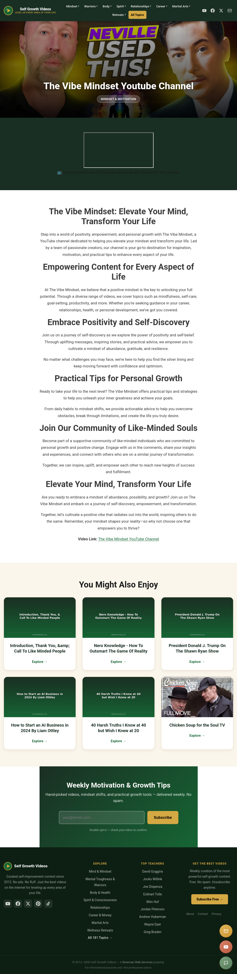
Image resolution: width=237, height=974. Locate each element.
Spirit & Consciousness (100, 900)
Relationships (141, 6)
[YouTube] (204, 10)
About (190, 914)
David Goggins (152, 871)
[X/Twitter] (28, 904)
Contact (203, 914)
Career (161, 6)
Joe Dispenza (152, 886)
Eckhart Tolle (152, 894)
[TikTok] (48, 904)
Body (107, 6)
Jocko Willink (152, 879)
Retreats (119, 15)
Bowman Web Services (137, 962)
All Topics (137, 15)
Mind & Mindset (100, 871)
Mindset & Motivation (118, 99)
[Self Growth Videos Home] (30, 10)
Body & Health (100, 892)
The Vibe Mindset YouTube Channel (128, 539)
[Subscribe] (229, 10)
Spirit (121, 6)
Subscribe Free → (210, 899)
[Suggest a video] (226, 963)
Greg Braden (152, 932)
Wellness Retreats (100, 930)
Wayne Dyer (152, 924)
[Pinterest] (38, 904)
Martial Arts (181, 6)
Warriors (90, 6)
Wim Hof (152, 902)
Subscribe (163, 817)
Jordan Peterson (152, 909)
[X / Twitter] (221, 10)
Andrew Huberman (152, 917)
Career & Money (100, 915)
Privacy (216, 914)
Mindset (72, 6)
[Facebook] (212, 10)
